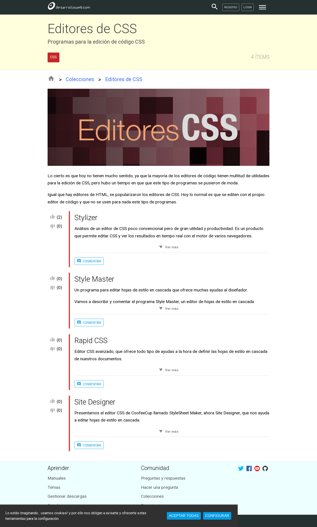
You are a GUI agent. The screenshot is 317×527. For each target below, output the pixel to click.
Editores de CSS (123, 79)
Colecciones (80, 79)
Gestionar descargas (67, 496)
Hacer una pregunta (159, 487)
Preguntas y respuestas (163, 478)
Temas (54, 487)
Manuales (57, 478)
